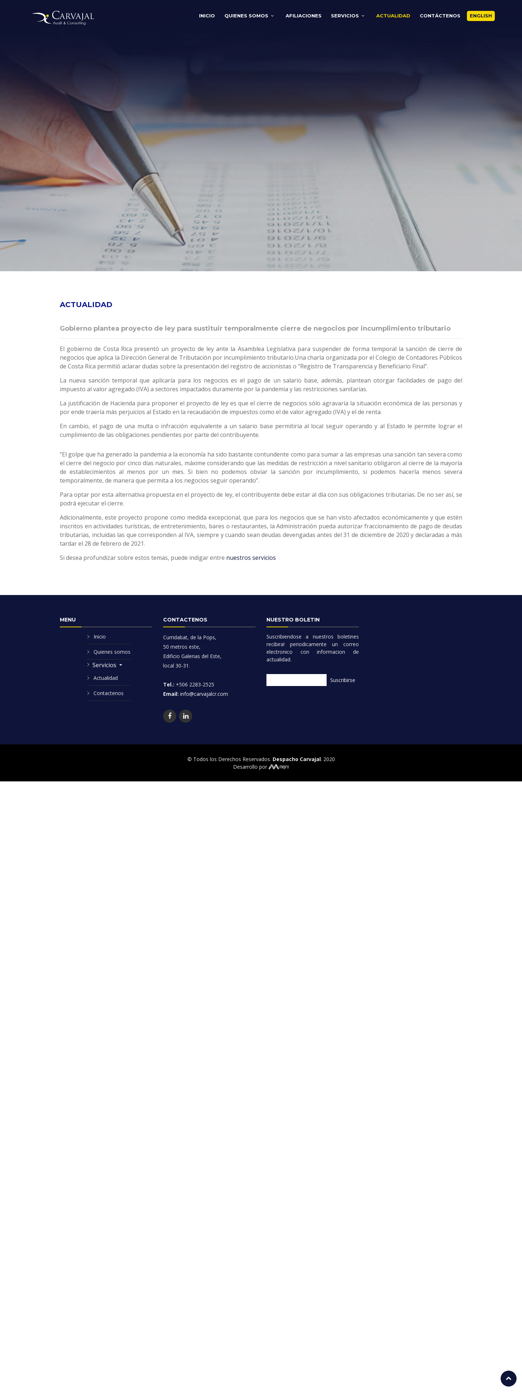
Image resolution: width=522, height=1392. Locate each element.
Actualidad (393, 15)
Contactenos (109, 693)
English (481, 15)
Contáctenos (440, 15)
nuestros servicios (251, 549)
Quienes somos (112, 651)
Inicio (207, 15)
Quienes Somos (246, 15)
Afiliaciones (304, 15)
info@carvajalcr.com (203, 693)
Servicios (345, 15)
